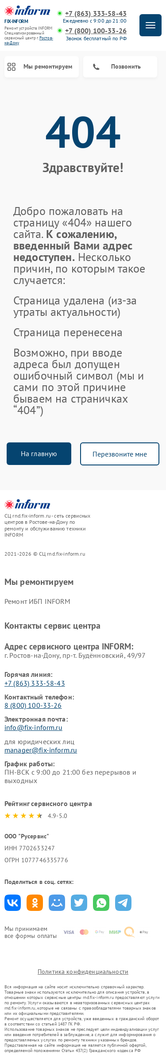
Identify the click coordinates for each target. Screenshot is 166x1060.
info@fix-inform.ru (33, 727)
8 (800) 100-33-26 (33, 705)
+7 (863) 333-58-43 (96, 13)
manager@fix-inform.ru (40, 749)
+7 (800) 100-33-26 (96, 31)
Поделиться (12, 903)
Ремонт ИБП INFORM (37, 601)
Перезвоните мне (120, 453)
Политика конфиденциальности (83, 972)
